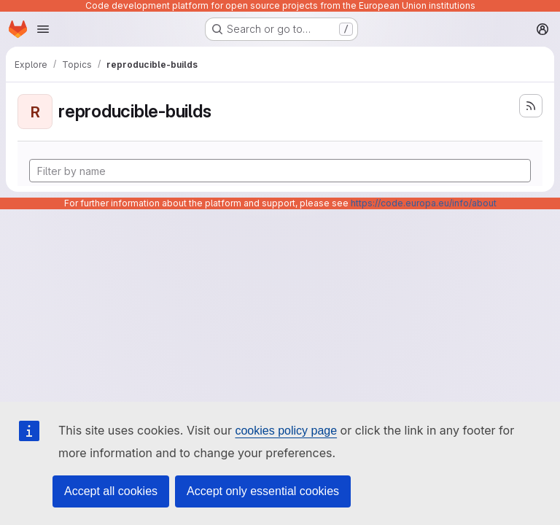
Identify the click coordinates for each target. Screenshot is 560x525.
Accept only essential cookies (263, 491)
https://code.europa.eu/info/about (424, 203)
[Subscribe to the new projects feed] (530, 105)
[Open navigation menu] (43, 29)
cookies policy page (286, 430)
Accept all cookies (111, 491)
